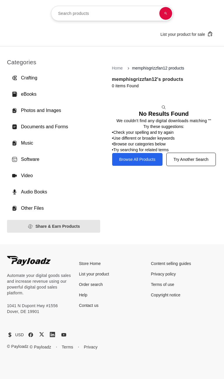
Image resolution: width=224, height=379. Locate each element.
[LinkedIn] (52, 334)
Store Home (90, 263)
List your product (94, 274)
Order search (91, 284)
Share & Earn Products (53, 226)
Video (22, 176)
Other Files (28, 208)
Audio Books (29, 192)
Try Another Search (191, 159)
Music (22, 143)
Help (83, 295)
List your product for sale (186, 34)
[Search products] (165, 13)
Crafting (24, 78)
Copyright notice (165, 295)
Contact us (88, 305)
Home (117, 68)
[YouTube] (64, 335)
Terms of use (162, 284)
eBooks (24, 94)
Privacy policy (163, 274)
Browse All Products (137, 159)
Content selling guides (171, 263)
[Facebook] (30, 335)
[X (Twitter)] (41, 334)
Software (25, 159)
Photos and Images (36, 110)
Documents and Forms (40, 127)
